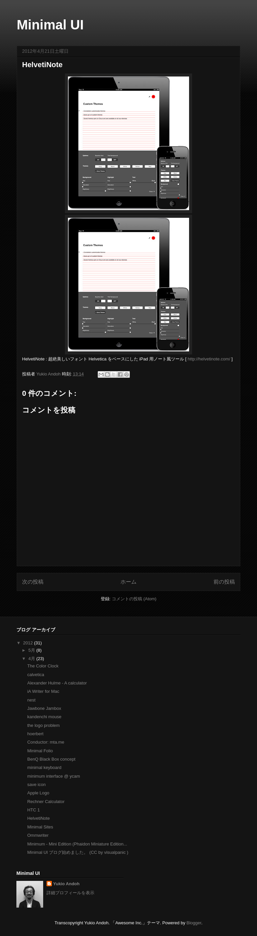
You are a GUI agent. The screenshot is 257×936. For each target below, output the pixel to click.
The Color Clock (42, 665)
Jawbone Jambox (44, 708)
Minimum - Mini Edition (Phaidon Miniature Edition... (77, 843)
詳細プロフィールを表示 (70, 892)
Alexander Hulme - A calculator (57, 682)
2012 (28, 642)
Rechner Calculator (45, 801)
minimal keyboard (44, 767)
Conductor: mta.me (45, 742)
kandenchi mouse (44, 716)
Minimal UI (50, 24)
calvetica (35, 674)
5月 (32, 650)
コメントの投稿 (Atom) (134, 598)
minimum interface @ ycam (53, 776)
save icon (36, 784)
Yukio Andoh (49, 373)
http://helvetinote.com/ (209, 358)
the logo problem (43, 725)
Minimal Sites (40, 826)
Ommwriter (38, 835)
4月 (32, 658)
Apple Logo (38, 792)
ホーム (128, 582)
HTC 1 (33, 809)
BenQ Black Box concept (51, 759)
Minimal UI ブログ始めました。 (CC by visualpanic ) (77, 852)
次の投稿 (33, 582)
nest (31, 700)
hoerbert (35, 733)
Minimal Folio (40, 750)
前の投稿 (224, 582)
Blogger (193, 922)
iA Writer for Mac (43, 691)
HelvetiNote (38, 818)
